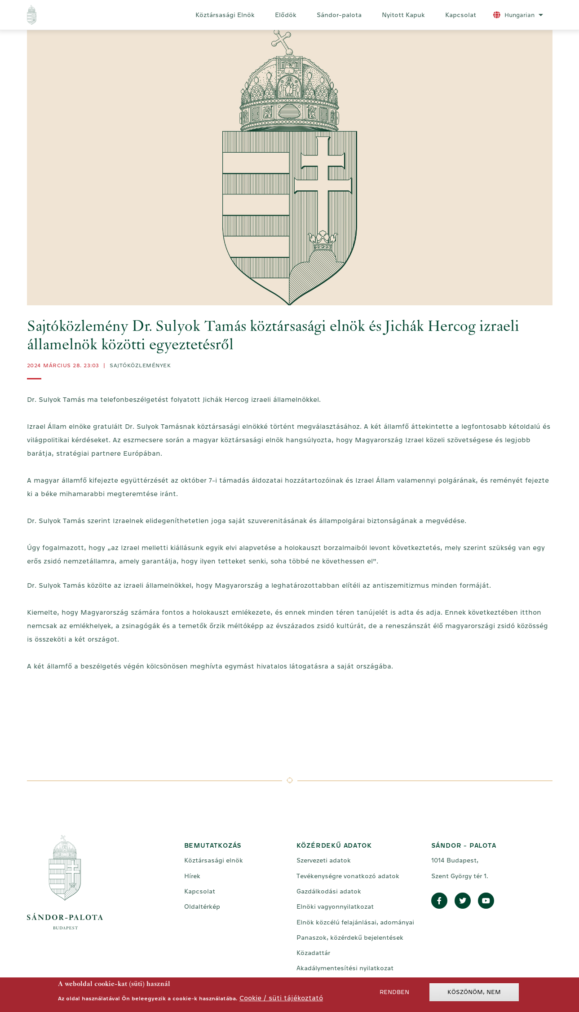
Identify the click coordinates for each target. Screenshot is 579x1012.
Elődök (285, 15)
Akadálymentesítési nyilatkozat (344, 968)
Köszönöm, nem (474, 993)
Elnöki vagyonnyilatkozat (335, 906)
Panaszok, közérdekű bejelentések (349, 937)
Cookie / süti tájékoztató (281, 999)
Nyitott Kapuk (403, 15)
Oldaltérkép (202, 906)
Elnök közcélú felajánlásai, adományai (355, 922)
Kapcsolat (460, 15)
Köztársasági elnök (213, 860)
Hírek (192, 876)
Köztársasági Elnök (225, 15)
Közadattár (313, 953)
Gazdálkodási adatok (328, 891)
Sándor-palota (339, 15)
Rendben (394, 993)
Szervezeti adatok (323, 860)
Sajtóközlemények (140, 365)
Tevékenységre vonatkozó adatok (347, 876)
